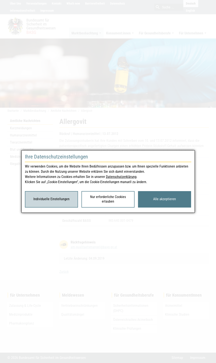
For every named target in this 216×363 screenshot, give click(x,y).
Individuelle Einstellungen (51, 199)
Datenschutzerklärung (121, 177)
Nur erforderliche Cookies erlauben (108, 199)
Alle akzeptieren (164, 199)
